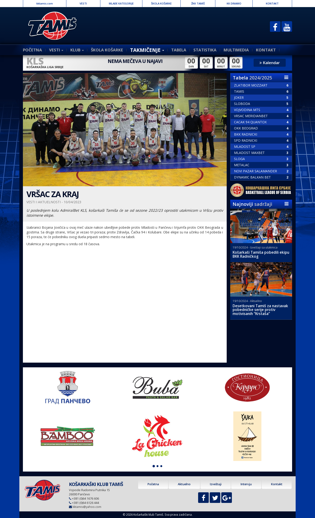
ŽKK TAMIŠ (198, 3)
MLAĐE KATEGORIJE (121, 3)
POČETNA (32, 50)
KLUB (77, 50)
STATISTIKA (205, 50)
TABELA (178, 50)
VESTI (83, 3)
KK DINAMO (234, 3)
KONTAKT (272, 3)
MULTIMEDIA (236, 50)
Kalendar (270, 62)
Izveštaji (215, 484)
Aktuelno (184, 484)
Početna (153, 484)
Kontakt (276, 484)
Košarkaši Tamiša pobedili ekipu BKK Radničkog (261, 254)
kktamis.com (44, 3)
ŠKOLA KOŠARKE (161, 3)
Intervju (246, 484)
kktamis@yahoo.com (87, 507)
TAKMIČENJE (147, 50)
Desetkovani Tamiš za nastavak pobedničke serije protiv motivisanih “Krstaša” (260, 309)
